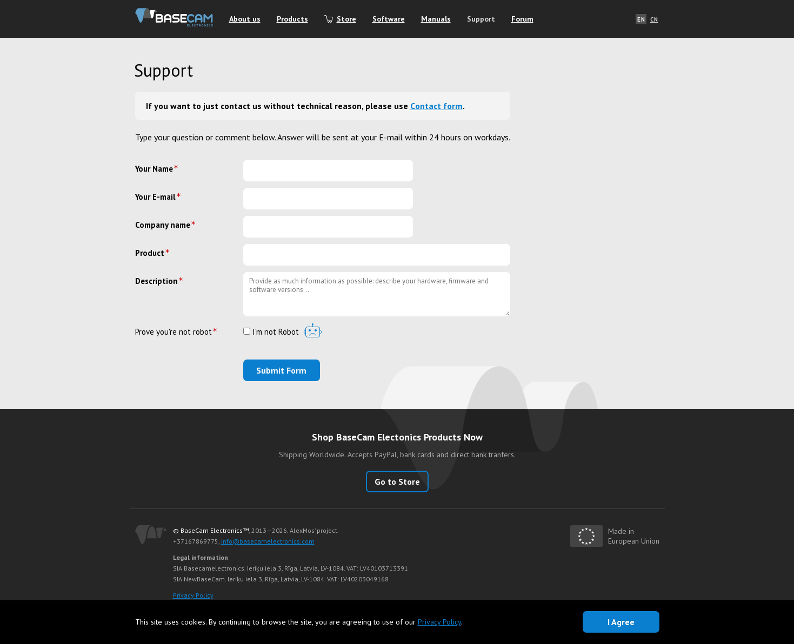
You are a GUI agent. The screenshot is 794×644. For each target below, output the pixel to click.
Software (388, 19)
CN (654, 19)
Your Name (154, 169)
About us (245, 19)
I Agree (621, 621)
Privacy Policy (193, 595)
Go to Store (397, 481)
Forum (522, 19)
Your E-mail (155, 197)
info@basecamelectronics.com (268, 541)
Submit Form (281, 370)
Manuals (436, 19)
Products (292, 19)
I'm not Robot (271, 332)
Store (346, 19)
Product (149, 253)
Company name (162, 225)
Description (156, 281)
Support (481, 19)
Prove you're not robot (173, 332)
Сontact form (436, 105)
